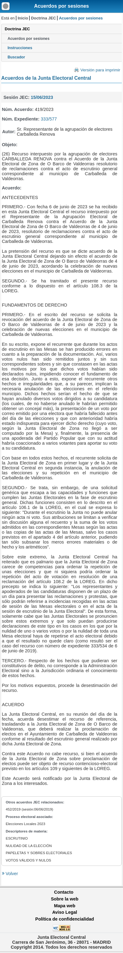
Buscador (16, 57)
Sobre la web (64, 898)
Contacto (63, 892)
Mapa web (64, 905)
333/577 (49, 118)
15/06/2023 (42, 97)
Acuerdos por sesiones (61, 6)
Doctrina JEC (43, 18)
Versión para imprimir (100, 70)
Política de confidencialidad (64, 919)
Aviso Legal (64, 912)
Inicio (23, 18)
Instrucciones (19, 48)
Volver (11, 873)
